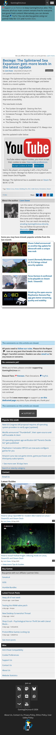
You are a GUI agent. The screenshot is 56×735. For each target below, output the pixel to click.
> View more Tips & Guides (12, 564)
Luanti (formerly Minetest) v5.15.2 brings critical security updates (40, 262)
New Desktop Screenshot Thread (16, 613)
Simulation (42, 189)
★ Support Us (27, 413)
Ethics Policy (41, 715)
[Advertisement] (28, 38)
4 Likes (5, 195)
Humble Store (30, 18)
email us (45, 354)
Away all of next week (11, 597)
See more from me (26, 232)
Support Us (7, 660)
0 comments (49, 70)
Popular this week (10, 420)
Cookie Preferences (10, 655)
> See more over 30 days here (15, 463)
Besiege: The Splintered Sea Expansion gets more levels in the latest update (27, 63)
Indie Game (35, 189)
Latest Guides (8, 481)
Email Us (6, 477)
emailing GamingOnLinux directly (34, 224)
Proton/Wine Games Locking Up (16, 632)
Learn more (51, 56)
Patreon (19, 376)
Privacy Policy (29, 715)
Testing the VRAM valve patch (14, 605)
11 (53, 521)
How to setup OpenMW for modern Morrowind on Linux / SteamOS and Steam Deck (28, 516)
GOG (18, 18)
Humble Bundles (9, 587)
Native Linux (10, 189)
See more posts (9, 640)
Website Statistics (9, 675)
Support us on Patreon (12, 8)
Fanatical (6, 577)
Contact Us (7, 665)
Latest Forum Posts (11, 593)
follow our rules (25, 348)
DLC (29, 189)
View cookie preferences (37, 162)
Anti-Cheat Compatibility (12, 650)
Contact (5, 472)
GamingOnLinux (18, 3)
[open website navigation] (52, 3)
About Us (6, 670)
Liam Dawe (9, 71)
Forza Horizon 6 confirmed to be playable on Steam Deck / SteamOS (40, 279)
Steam (46, 180)
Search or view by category (13, 468)
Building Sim (23, 189)
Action (17, 189)
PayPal (13, 16)
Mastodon (24, 229)
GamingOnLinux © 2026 (28, 709)
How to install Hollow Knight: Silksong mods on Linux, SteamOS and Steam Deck (28, 556)
